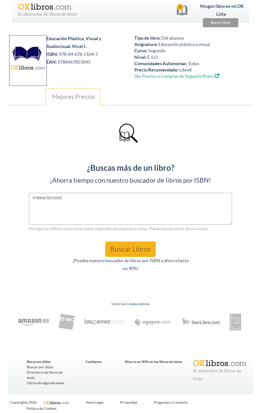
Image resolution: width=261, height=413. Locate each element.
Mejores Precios (73, 96)
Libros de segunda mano (45, 383)
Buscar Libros (220, 23)
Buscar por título (40, 367)
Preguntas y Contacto (171, 402)
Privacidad (128, 402)
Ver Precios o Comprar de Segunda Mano (176, 76)
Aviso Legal (94, 402)
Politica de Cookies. (41, 408)
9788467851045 (130, 209)
